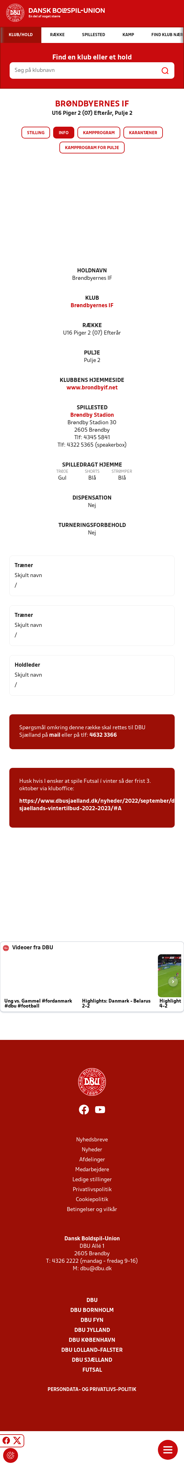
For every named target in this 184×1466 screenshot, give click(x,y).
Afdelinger (92, 1160)
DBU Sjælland (92, 1360)
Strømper (122, 472)
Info (64, 133)
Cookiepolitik (92, 1199)
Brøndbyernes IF (92, 305)
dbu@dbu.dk (96, 1268)
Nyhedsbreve (92, 1140)
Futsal (92, 1370)
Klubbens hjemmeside (92, 380)
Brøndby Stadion (92, 415)
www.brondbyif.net (92, 388)
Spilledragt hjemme (92, 465)
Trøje (62, 472)
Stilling (35, 133)
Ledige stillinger (92, 1179)
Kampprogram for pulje (92, 148)
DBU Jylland (92, 1330)
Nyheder (92, 1150)
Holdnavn (92, 271)
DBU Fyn (92, 1320)
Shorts (92, 472)
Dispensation (92, 498)
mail (54, 735)
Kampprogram (99, 133)
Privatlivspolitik (92, 1189)
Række (92, 325)
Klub (92, 298)
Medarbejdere (92, 1169)
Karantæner (143, 133)
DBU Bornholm (92, 1310)
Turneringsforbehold (92, 525)
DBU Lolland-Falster (92, 1350)
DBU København (92, 1340)
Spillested (92, 408)
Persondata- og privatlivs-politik (92, 1390)
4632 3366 (103, 735)
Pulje (92, 353)
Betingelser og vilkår (92, 1209)
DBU (92, 1300)
